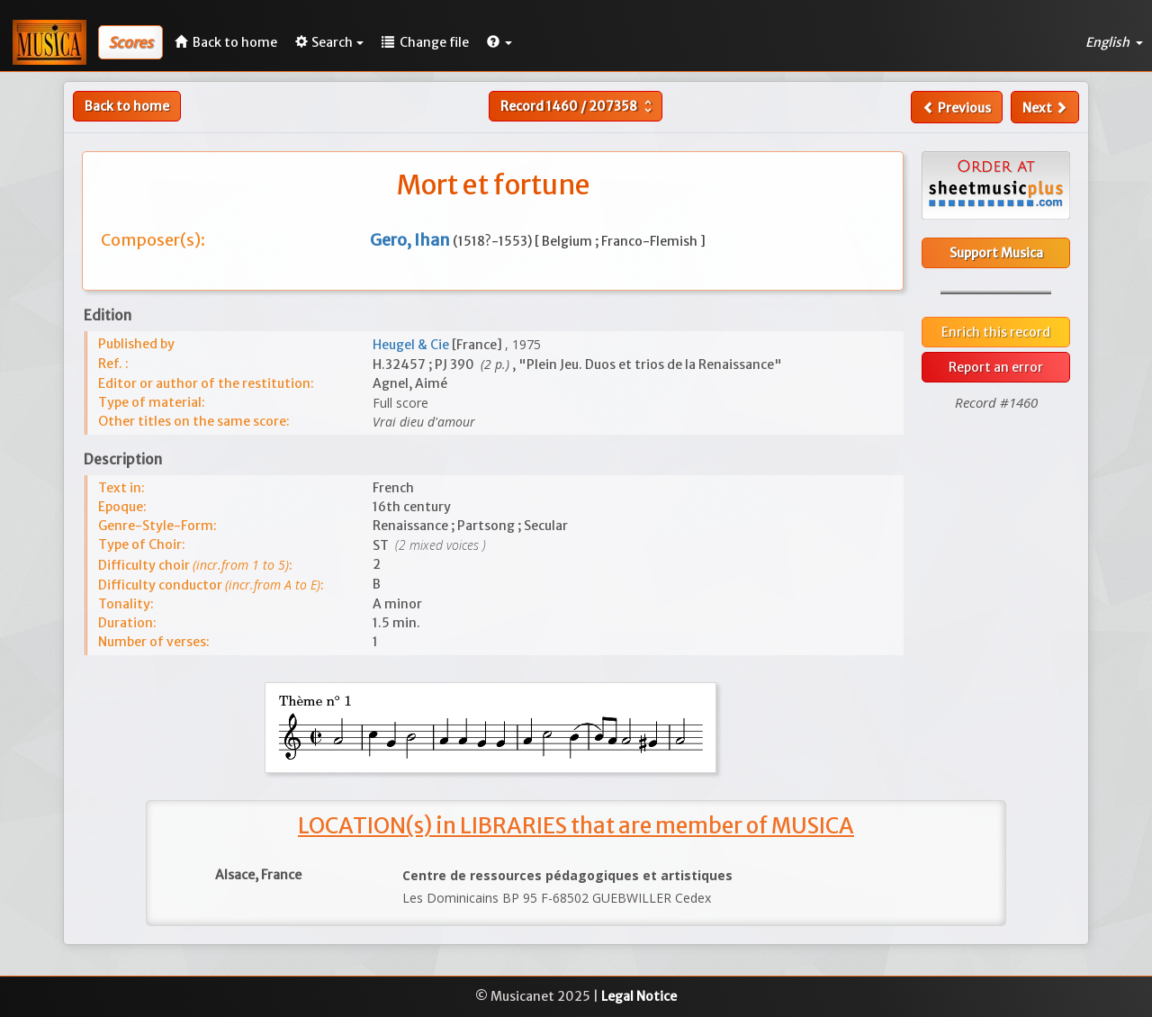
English (1114, 42)
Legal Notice (639, 996)
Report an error (996, 367)
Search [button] (329, 42)
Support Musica (996, 253)
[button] (499, 42)
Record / (578, 106)
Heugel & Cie (412, 345)
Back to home (127, 106)
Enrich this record (995, 332)
